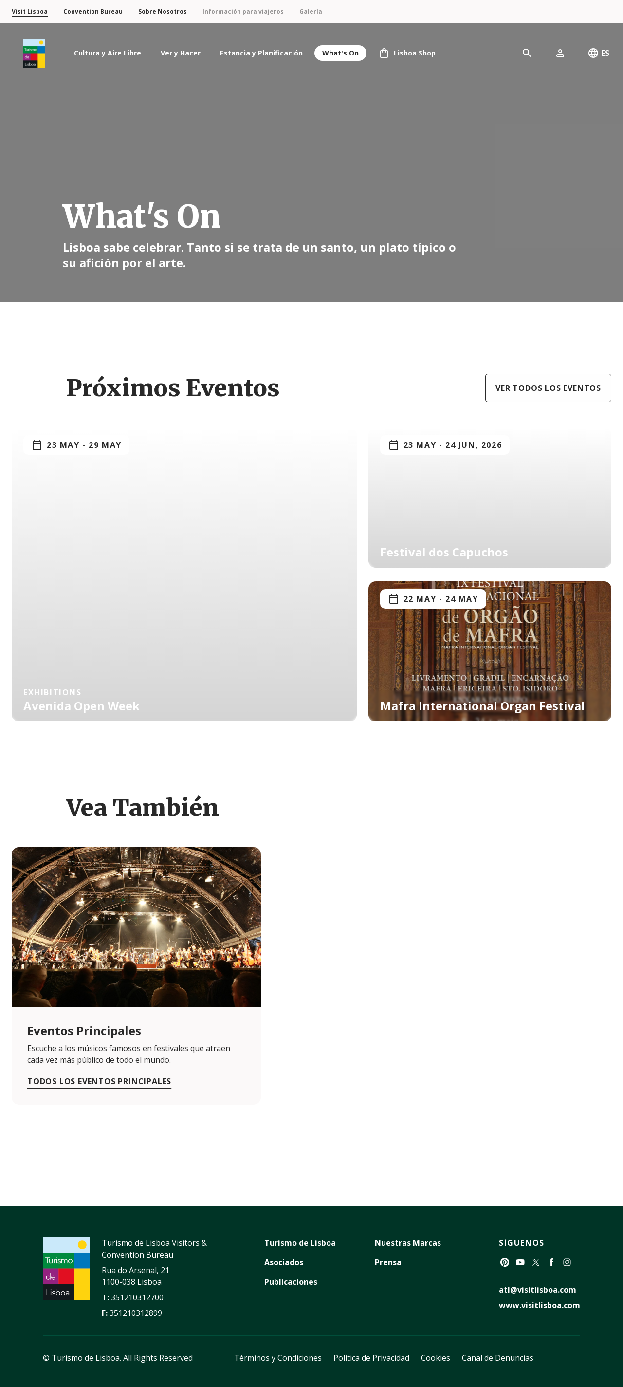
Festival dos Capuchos (444, 552)
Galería (310, 11)
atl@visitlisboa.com (537, 1289)
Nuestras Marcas (408, 1243)
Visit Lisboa (30, 11)
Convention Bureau (93, 11)
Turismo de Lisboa (300, 1243)
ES (598, 53)
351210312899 (136, 1313)
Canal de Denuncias (497, 1357)
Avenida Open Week (81, 706)
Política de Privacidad (371, 1357)
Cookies (435, 1357)
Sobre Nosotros (162, 11)
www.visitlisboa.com (539, 1305)
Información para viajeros (243, 11)
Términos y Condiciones (278, 1357)
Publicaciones (290, 1281)
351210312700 (137, 1297)
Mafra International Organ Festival (482, 706)
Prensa (388, 1262)
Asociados (283, 1262)
